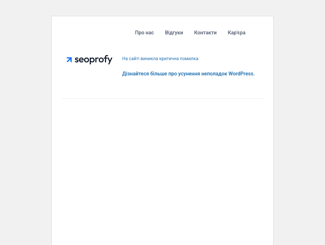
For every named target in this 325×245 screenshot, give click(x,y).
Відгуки (174, 33)
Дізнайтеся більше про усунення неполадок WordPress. (188, 74)
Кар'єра (237, 33)
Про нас (144, 33)
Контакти (205, 33)
